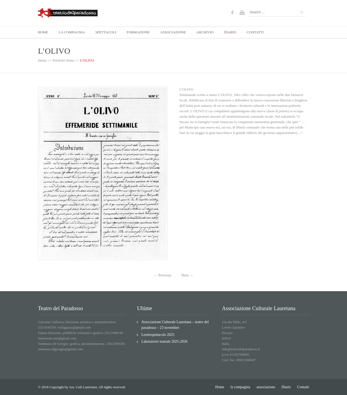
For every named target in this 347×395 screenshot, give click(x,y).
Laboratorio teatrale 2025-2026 (163, 341)
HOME (43, 32)
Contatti (303, 387)
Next (187, 275)
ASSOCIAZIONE (175, 32)
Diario (286, 387)
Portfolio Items (62, 61)
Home (42, 61)
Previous (163, 275)
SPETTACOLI (107, 32)
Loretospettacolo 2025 (157, 334)
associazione (267, 387)
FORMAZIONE (139, 32)
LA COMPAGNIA (72, 32)
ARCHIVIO (207, 32)
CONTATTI (258, 32)
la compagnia (242, 387)
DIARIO (233, 32)
